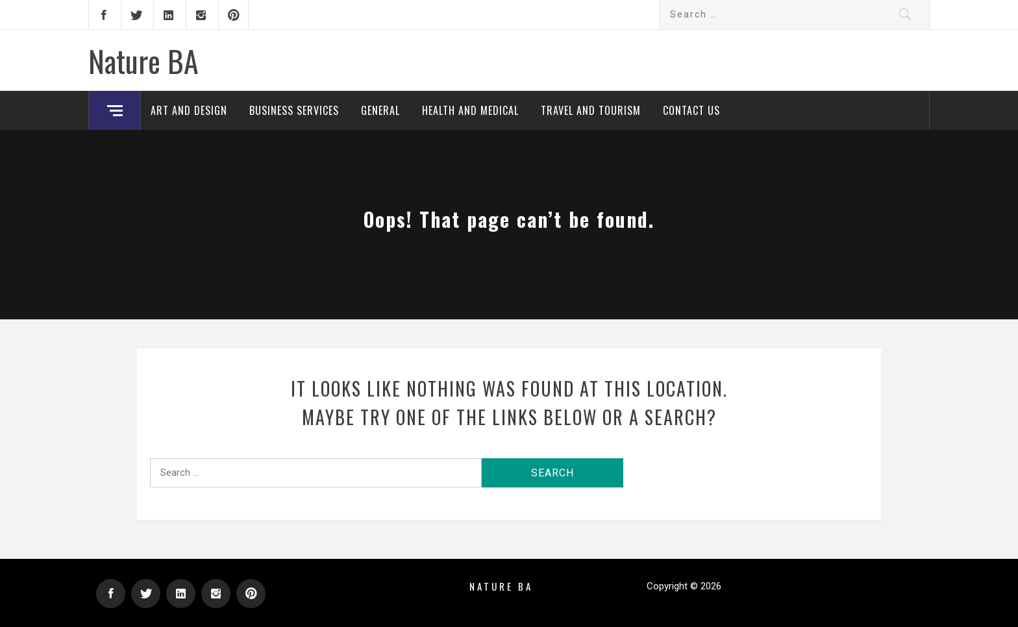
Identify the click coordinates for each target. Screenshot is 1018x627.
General (380, 110)
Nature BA (143, 60)
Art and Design (189, 110)
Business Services (294, 110)
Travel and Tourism (591, 110)
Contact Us (691, 110)
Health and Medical (470, 110)
